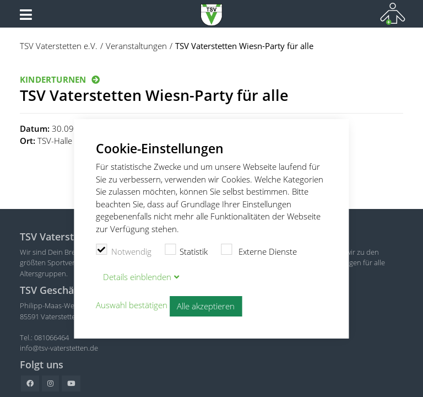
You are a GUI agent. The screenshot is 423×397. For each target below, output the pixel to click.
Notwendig (123, 250)
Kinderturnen (53, 79)
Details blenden (137, 276)
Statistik (186, 250)
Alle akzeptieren (206, 306)
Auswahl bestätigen (131, 304)
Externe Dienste (259, 250)
